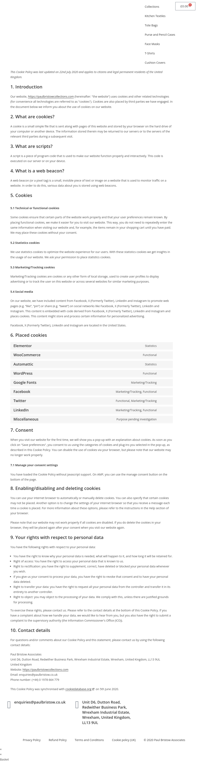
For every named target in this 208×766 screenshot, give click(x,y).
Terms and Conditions (89, 740)
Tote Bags (151, 25)
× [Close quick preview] (1, 749)
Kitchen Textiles (155, 16)
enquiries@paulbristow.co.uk (40, 702)
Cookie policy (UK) (124, 740)
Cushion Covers (155, 63)
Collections (152, 7)
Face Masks (152, 44)
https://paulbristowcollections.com (51, 96)
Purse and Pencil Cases (160, 35)
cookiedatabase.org (78, 689)
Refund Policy (58, 740)
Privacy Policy (31, 740)
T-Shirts (150, 53)
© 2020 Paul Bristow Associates (164, 740)
